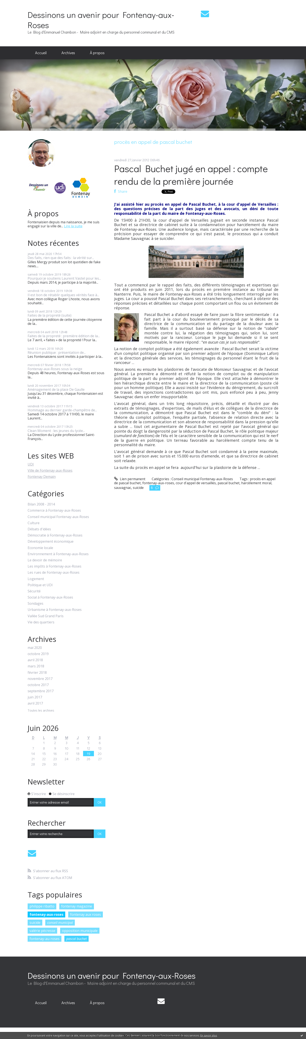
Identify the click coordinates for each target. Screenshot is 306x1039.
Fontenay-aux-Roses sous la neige (55, 369)
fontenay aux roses (85, 914)
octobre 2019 (38, 654)
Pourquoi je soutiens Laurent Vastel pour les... (64, 278)
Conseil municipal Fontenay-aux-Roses (58, 517)
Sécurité (34, 591)
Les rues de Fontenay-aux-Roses (53, 572)
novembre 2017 (40, 679)
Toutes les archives (41, 710)
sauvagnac (122, 487)
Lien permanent (129, 479)
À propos (97, 52)
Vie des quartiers (41, 622)
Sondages (35, 604)
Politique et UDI (40, 585)
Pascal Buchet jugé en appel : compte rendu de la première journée (191, 174)
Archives (68, 52)
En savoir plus (208, 1035)
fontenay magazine (76, 906)
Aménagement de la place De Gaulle (56, 389)
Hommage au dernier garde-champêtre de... (62, 410)
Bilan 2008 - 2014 (41, 504)
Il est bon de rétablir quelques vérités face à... (63, 295)
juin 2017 (35, 697)
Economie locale (40, 548)
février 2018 (37, 673)
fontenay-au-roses (45, 938)
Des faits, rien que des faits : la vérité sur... (61, 257)
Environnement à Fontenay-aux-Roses (58, 554)
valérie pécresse (42, 930)
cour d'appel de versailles (196, 483)
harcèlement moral (256, 483)
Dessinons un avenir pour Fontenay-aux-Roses (101, 19)
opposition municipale (80, 930)
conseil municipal (60, 922)
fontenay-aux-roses (46, 914)
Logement (36, 579)
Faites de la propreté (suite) (49, 315)
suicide (35, 922)
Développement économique (51, 541)
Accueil (41, 52)
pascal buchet (76, 938)
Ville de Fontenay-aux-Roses (50, 470)
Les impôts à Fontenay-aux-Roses (54, 566)
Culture (34, 523)
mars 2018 (36, 666)
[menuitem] (41, 52)
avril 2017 (35, 703)
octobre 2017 (38, 685)
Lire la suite (73, 226)
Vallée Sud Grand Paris (46, 616)
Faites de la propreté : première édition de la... (64, 336)
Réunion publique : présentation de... (57, 352)
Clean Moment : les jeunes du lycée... (56, 430)
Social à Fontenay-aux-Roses (50, 597)
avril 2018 (35, 660)
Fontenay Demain (42, 476)
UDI (31, 464)
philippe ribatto (42, 906)
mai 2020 (35, 648)
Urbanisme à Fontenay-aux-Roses (55, 610)
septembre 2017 (41, 691)
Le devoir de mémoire (45, 560)
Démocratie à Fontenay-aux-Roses (55, 535)
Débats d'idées (39, 529)
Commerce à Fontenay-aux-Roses (54, 510)
